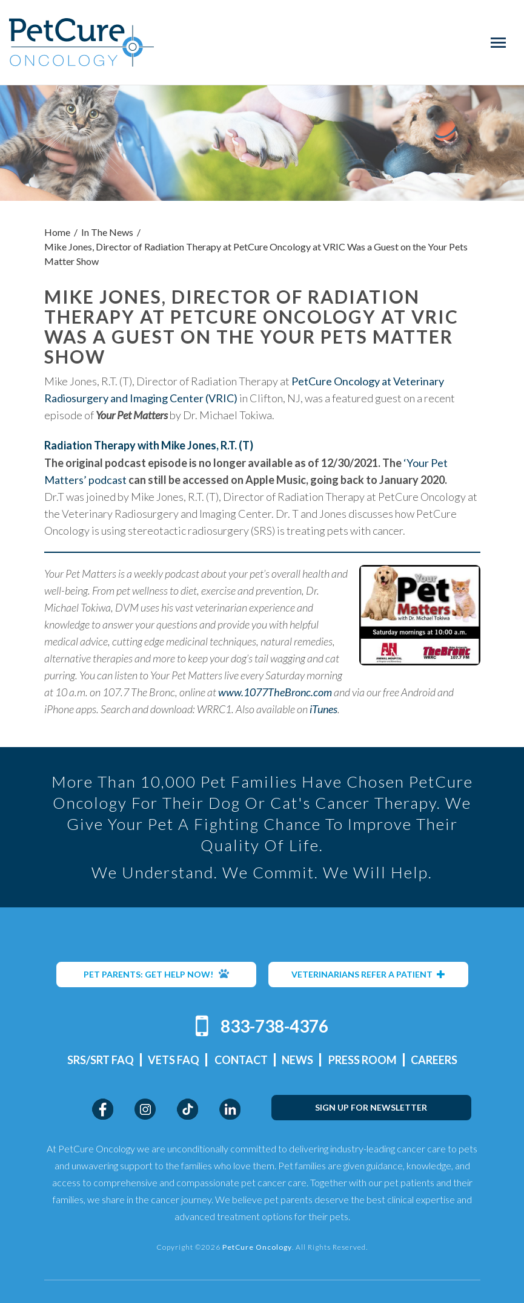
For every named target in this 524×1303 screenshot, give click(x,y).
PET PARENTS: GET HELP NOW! (156, 973)
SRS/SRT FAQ (100, 1059)
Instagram (145, 1109)
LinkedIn (229, 1109)
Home (57, 232)
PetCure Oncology (81, 42)
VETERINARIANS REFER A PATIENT (368, 974)
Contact (241, 1059)
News (297, 1059)
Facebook (102, 1109)
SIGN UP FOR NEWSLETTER (371, 1107)
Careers (434, 1059)
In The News (107, 232)
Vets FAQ (173, 1059)
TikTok (187, 1109)
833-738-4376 (274, 1026)
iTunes (323, 709)
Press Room (362, 1059)
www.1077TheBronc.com (275, 692)
